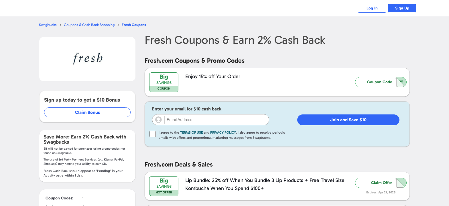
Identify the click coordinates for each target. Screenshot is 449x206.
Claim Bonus (87, 112)
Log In (372, 8)
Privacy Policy (223, 132)
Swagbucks (48, 25)
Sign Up (402, 8)
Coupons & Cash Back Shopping (89, 25)
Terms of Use (191, 132)
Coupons (134, 25)
